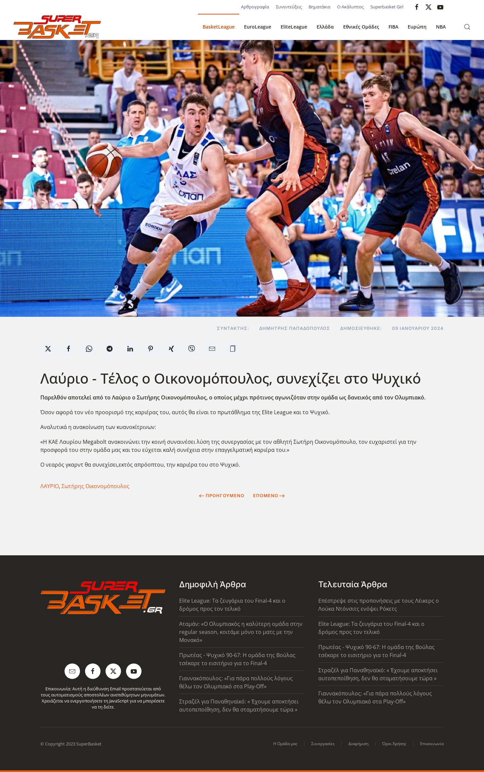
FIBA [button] (393, 27)
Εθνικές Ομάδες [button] (361, 27)
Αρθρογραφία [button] (255, 7)
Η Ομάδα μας (285, 743)
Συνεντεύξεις (289, 7)
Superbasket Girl (386, 7)
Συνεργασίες (323, 743)
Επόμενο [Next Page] (269, 495)
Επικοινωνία (432, 743)
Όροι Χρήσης (394, 743)
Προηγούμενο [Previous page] (221, 495)
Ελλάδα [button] (325, 27)
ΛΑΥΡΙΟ (49, 486)
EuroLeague (257, 27)
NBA (441, 27)
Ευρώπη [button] (417, 27)
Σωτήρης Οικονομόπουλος (95, 486)
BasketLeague (219, 27)
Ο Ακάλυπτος (350, 7)
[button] (467, 27)
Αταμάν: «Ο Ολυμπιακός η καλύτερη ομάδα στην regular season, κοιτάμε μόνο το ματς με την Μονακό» (240, 632)
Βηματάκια (319, 7)
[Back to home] (57, 27)
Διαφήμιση (358, 743)
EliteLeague (294, 27)
